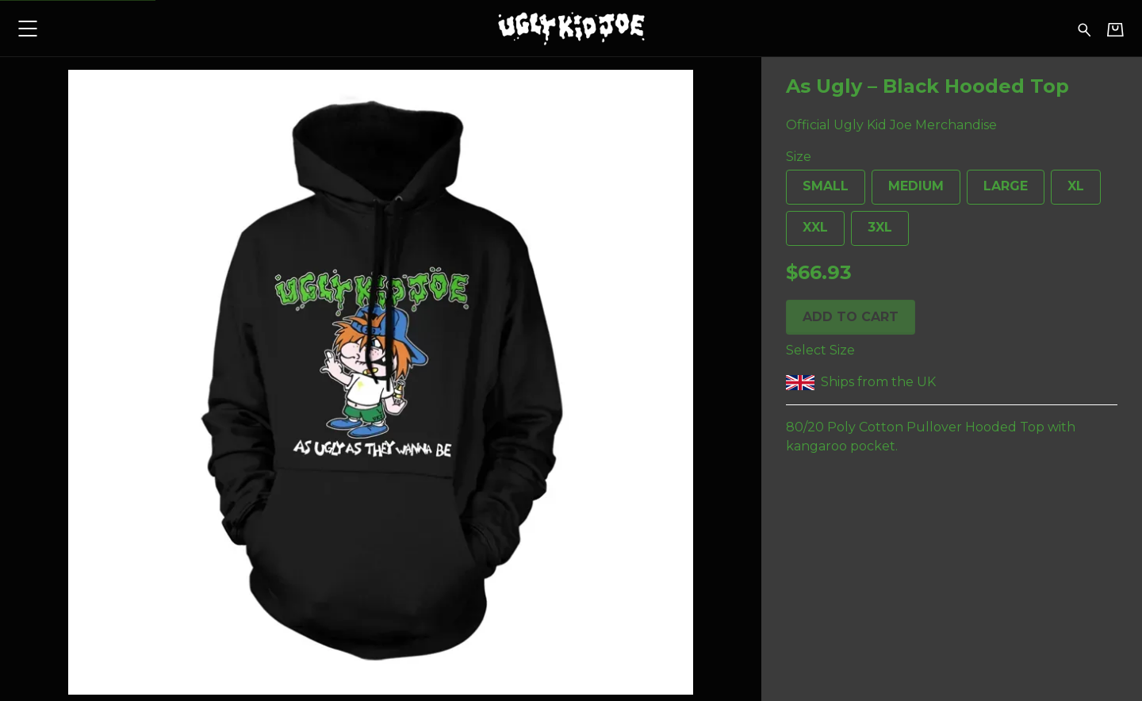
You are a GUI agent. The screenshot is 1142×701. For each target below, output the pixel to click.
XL (1067, 191)
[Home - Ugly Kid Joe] (571, 28)
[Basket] (1115, 29)
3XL (871, 233)
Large (997, 191)
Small (817, 191)
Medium (908, 191)
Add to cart (851, 316)
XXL (807, 233)
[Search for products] (1084, 28)
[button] (27, 28)
